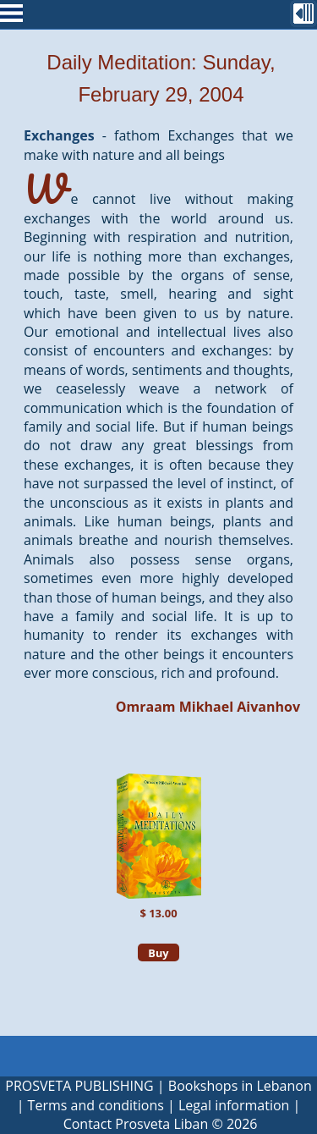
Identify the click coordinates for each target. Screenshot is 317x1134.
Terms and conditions (96, 1105)
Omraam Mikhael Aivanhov (208, 706)
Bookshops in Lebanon (240, 1085)
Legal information (233, 1105)
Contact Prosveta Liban (136, 1124)
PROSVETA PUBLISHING (79, 1085)
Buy (158, 953)
